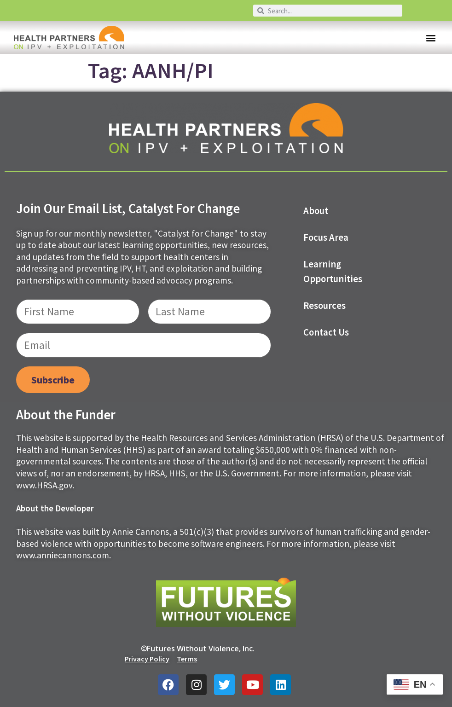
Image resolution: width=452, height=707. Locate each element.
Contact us (326, 332)
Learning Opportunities (332, 271)
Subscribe (53, 379)
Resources (324, 306)
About (315, 211)
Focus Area (325, 237)
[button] (430, 37)
